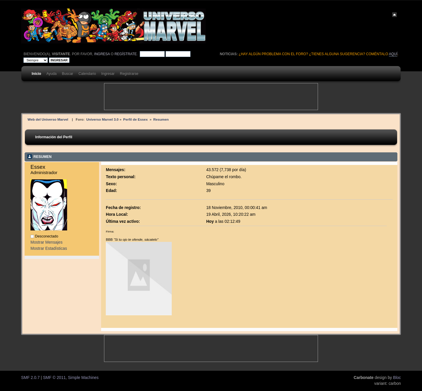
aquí (393, 54)
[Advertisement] (211, 96)
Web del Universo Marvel (48, 119)
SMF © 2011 (54, 377)
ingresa (102, 54)
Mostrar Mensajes (46, 242)
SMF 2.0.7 (30, 377)
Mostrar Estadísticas (48, 248)
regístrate (126, 54)
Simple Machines (83, 377)
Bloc (397, 377)
